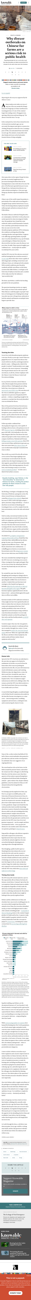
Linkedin (15, 1168)
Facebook (5, 72)
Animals (4, 1151)
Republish (19, 74)
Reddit (22, 72)
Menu (28, 2)
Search (18, 2)
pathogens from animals (14, 498)
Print (15, 74)
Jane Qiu (12, 68)
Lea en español (6, 93)
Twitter (12, 72)
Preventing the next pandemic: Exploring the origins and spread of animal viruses (19, 1254)
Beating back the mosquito (17, 1244)
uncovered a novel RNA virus (10, 390)
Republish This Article (8, 1148)
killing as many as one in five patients (12, 441)
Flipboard (25, 72)
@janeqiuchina (14, 1143)
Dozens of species (10, 430)
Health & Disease (15, 35)
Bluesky (9, 72)
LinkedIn (15, 72)
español (23, 2)
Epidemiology (12, 1151)
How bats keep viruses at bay (19, 170)
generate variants (23, 551)
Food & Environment (23, 1151)
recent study (5, 258)
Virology (20, 1157)
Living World (16, 1154)
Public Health (5, 1157)
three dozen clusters (20, 445)
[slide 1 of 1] (14, 1217)
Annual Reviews (22, 1272)
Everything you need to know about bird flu (19, 149)
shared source (21, 829)
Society (13, 1157)
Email (12, 74)
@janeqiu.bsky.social (22, 1143)
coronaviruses (11, 922)
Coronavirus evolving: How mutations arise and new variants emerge (19, 160)
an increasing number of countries (15, 1023)
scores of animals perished (9, 470)
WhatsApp (19, 72)
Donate (15, 1191)
